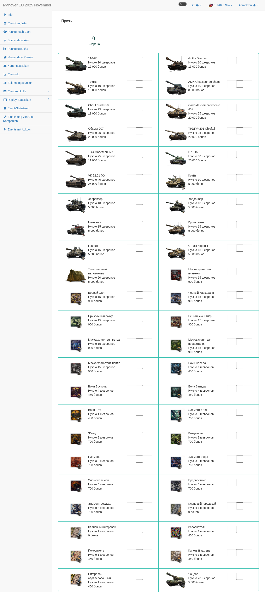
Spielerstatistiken (16, 40)
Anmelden (249, 5)
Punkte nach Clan (16, 31)
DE (196, 5)
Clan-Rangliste (15, 23)
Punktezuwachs (15, 48)
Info (7, 14)
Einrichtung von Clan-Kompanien (19, 119)
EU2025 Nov (220, 5)
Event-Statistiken (16, 108)
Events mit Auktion (17, 129)
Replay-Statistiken (26, 99)
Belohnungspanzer (17, 82)
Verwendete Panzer (18, 57)
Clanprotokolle (26, 91)
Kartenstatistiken (16, 65)
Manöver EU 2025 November (27, 5)
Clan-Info (11, 74)
